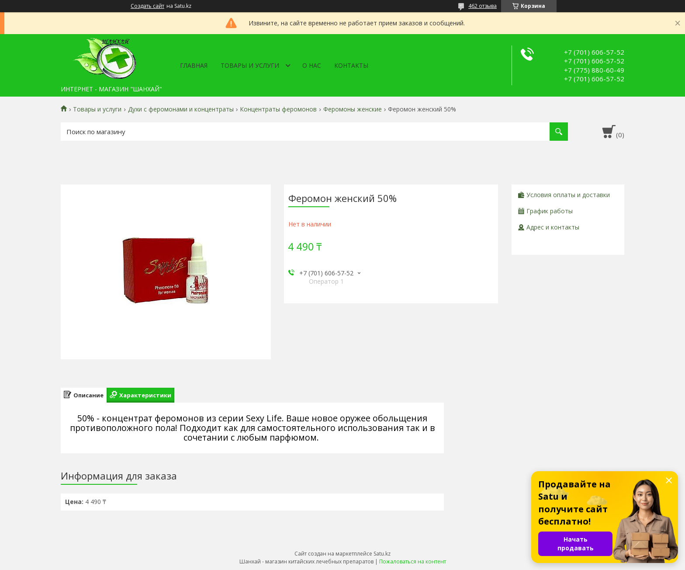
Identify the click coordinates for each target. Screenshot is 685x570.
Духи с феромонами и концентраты (181, 109)
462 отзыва (482, 6)
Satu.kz (382, 553)
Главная (194, 65)
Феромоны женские (352, 109)
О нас (311, 65)
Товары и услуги (250, 65)
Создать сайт (147, 6)
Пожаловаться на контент (412, 561)
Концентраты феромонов (278, 109)
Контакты (351, 65)
